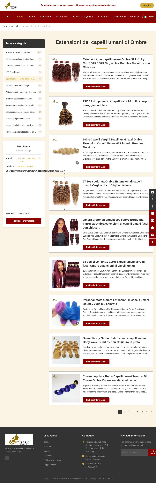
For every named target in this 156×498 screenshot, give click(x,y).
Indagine (147, 5)
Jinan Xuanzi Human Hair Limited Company (78, 478)
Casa (7, 16)
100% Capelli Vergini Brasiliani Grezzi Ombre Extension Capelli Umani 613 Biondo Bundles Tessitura (113, 143)
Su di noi (47, 446)
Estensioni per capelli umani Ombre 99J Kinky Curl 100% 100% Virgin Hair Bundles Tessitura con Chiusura (116, 63)
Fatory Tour (62, 16)
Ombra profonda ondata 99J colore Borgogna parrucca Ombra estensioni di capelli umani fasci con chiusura (115, 223)
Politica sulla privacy (52, 460)
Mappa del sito (49, 465)
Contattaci (103, 16)
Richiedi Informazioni (23, 221)
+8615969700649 (25, 166)
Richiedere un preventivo (126, 16)
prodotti (14, 26)
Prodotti (19, 16)
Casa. (5, 26)
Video (32, 16)
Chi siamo (45, 16)
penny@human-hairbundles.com (101, 5)
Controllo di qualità (83, 16)
